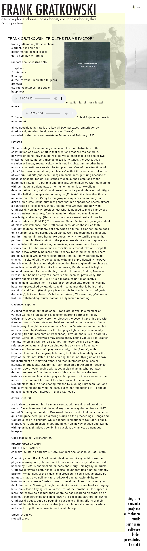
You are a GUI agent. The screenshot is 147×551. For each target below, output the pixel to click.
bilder (136, 535)
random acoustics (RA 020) (29, 62)
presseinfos (132, 540)
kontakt (134, 545)
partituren (133, 524)
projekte (134, 509)
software (134, 529)
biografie (134, 499)
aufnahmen (132, 514)
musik (136, 519)
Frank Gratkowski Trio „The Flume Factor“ (51, 38)
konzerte (134, 504)
